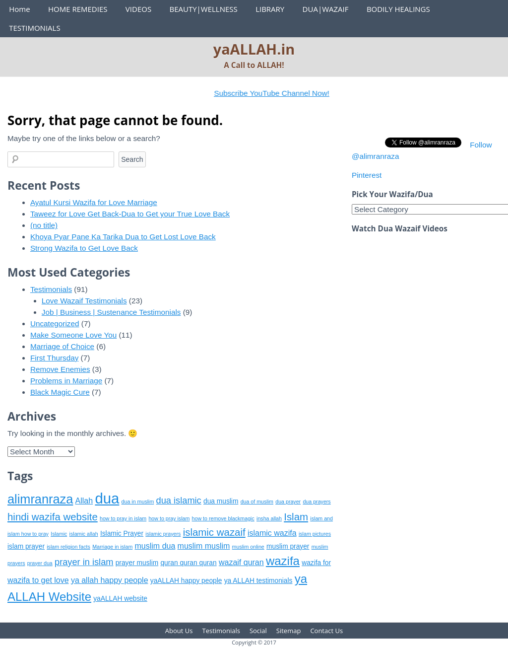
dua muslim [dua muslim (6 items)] (220, 501)
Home (19, 9)
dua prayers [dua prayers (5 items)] (316, 501)
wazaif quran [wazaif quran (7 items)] (241, 562)
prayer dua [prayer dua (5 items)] (40, 563)
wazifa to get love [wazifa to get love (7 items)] (38, 580)
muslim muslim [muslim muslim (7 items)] (204, 546)
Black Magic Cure (60, 392)
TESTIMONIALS (34, 28)
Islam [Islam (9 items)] (296, 516)
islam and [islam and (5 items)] (321, 518)
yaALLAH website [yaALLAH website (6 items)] (120, 598)
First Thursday (54, 358)
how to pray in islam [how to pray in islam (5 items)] (123, 518)
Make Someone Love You (73, 335)
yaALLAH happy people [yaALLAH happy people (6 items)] (186, 580)
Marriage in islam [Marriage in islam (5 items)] (112, 547)
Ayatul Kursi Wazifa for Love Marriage (93, 202)
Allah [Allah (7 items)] (84, 501)
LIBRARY (269, 9)
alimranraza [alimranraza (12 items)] (40, 499)
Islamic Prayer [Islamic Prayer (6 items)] (121, 533)
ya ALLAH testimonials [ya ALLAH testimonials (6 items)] (258, 580)
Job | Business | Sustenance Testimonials (111, 312)
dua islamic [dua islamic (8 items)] (178, 500)
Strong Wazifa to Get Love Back (84, 248)
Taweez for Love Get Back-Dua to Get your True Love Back (130, 214)
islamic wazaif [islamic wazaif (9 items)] (214, 532)
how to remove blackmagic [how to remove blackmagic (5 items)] (223, 518)
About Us (179, 630)
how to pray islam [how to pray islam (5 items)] (169, 518)
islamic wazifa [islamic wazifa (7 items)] (272, 533)
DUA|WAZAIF (326, 9)
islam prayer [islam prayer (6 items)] (26, 546)
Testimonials (51, 289)
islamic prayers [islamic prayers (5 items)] (163, 534)
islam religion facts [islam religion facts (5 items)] (68, 547)
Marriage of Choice (62, 346)
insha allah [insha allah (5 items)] (269, 518)
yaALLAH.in (254, 49)
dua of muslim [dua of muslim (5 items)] (257, 501)
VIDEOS (138, 9)
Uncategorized (54, 323)
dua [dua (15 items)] (107, 498)
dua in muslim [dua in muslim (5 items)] (138, 501)
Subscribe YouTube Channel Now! (277, 93)
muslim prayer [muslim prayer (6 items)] (287, 546)
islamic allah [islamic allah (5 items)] (83, 534)
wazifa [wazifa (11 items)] (283, 561)
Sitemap (288, 630)
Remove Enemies (60, 369)
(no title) (44, 225)
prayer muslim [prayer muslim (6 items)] (137, 563)
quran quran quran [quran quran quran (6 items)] (188, 563)
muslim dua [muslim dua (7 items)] (155, 546)
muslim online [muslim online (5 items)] (248, 547)
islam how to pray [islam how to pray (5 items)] (28, 534)
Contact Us (326, 630)
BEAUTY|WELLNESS (203, 9)
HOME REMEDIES (78, 9)
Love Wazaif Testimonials (84, 300)
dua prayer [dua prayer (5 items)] (288, 501)
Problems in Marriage (66, 380)
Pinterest (366, 175)
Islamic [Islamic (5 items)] (59, 534)
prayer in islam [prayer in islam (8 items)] (84, 562)
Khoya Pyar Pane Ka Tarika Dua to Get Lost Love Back (123, 236)
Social (258, 630)
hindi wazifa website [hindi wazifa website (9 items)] (52, 516)
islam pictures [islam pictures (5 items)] (315, 534)
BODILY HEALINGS (398, 9)
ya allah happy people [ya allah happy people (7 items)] (109, 580)
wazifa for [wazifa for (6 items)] (316, 563)
